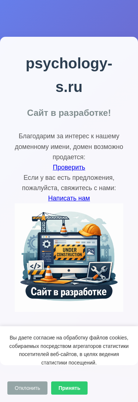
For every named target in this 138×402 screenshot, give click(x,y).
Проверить (69, 167)
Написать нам (69, 198)
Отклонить (27, 388)
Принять (69, 388)
